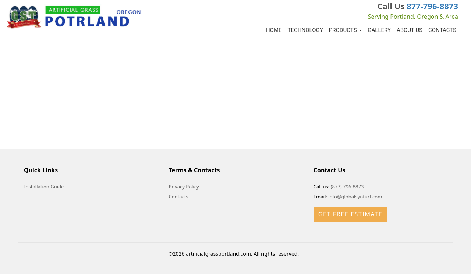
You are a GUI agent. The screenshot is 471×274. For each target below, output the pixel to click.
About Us (409, 30)
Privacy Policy (184, 186)
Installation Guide (44, 186)
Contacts (442, 30)
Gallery (379, 30)
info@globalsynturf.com (355, 196)
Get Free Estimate (350, 214)
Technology (305, 30)
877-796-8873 (432, 5)
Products (345, 30)
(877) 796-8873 (347, 186)
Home (274, 30)
